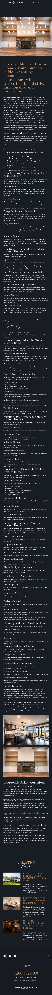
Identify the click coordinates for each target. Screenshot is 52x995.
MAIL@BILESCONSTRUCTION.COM (26, 977)
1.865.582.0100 (36, 3)
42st (31, 989)
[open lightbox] (26, 730)
